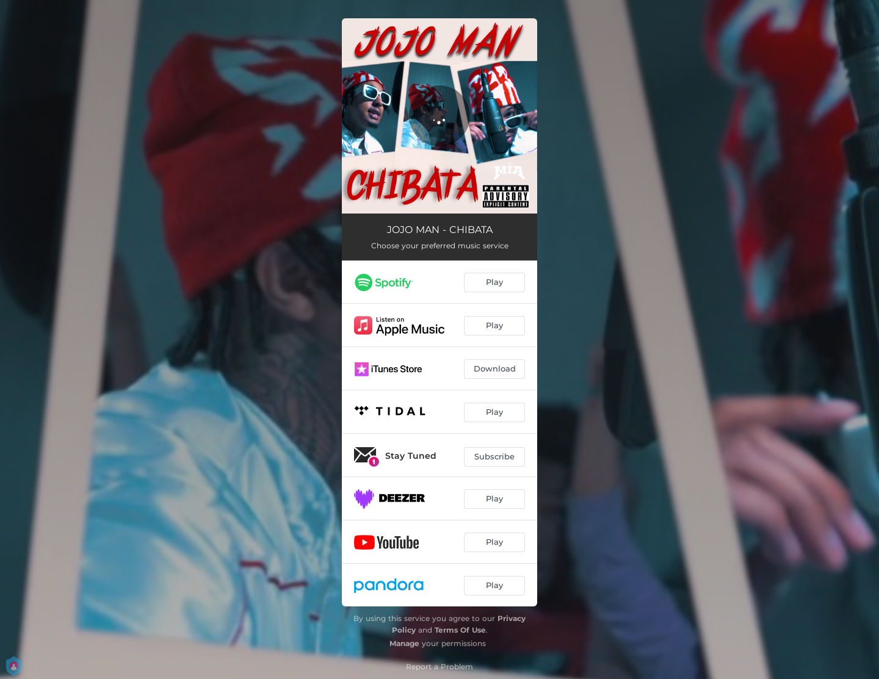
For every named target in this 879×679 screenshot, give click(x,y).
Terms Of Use (460, 629)
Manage (404, 643)
